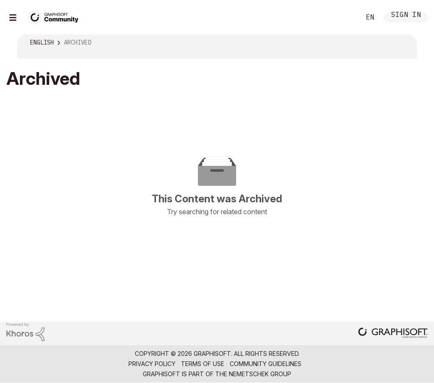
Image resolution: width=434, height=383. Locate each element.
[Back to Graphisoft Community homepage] (56, 16)
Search (344, 17)
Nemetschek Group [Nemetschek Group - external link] (260, 373)
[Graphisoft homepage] (393, 333)
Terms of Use (202, 363)
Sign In (406, 15)
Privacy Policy (151, 363)
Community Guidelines (265, 363)
